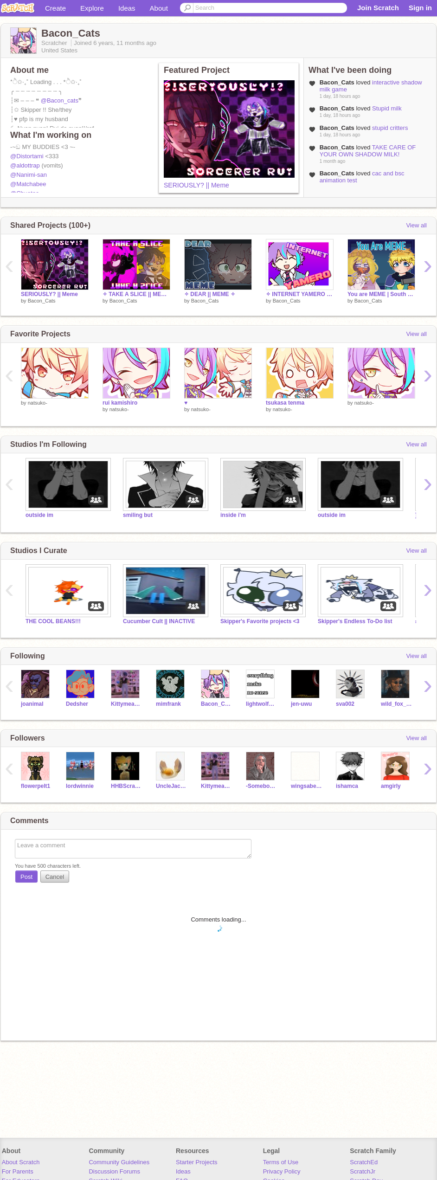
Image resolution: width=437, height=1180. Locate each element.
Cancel (54, 876)
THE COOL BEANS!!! (53, 621)
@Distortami (27, 156)
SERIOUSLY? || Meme (196, 185)
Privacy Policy (282, 1171)
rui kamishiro (120, 403)
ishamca (347, 786)
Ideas (126, 8)
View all (416, 225)
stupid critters (390, 127)
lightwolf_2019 (261, 704)
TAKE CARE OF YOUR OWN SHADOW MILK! (368, 151)
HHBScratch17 (126, 786)
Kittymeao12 (126, 704)
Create (55, 8)
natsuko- (37, 403)
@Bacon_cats (59, 100)
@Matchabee (28, 184)
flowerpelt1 (35, 786)
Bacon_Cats (42, 300)
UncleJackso (171, 786)
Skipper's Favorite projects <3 (259, 621)
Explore (92, 8)
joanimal (32, 704)
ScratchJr (362, 1171)
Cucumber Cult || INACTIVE (159, 621)
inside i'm (233, 515)
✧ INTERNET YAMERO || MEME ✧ (300, 294)
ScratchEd (364, 1162)
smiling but (138, 515)
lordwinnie (80, 786)
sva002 (345, 704)
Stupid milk (387, 108)
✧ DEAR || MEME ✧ (209, 294)
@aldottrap (25, 165)
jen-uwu (301, 704)
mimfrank (168, 704)
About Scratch (21, 1162)
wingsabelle (306, 786)
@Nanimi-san (28, 174)
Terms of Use (281, 1162)
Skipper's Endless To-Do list (355, 621)
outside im (39, 515)
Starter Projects (197, 1162)
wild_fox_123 (396, 704)
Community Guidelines (119, 1162)
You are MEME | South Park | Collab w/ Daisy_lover (381, 294)
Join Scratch (378, 8)
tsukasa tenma (285, 403)
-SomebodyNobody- (261, 786)
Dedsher (77, 704)
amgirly (391, 786)
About (159, 8)
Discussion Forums (114, 1171)
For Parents (17, 1171)
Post (26, 876)
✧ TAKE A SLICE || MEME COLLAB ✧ (136, 294)
